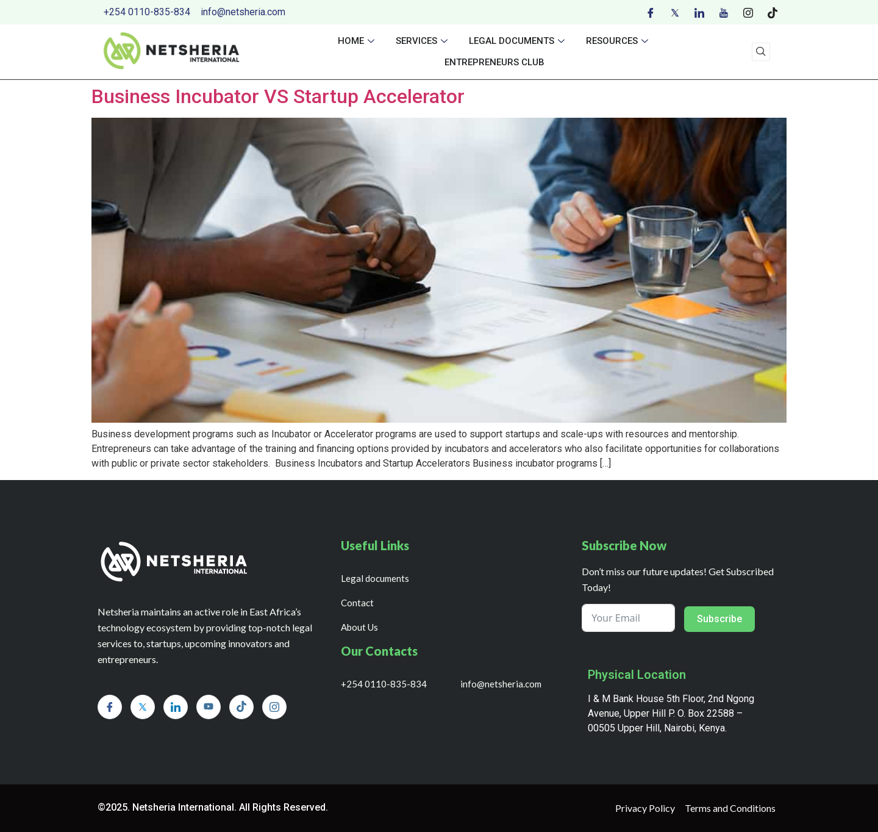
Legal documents (518, 40)
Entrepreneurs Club (494, 62)
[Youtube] (724, 12)
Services (423, 40)
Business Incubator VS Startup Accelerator (278, 96)
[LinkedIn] (699, 12)
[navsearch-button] (761, 52)
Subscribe (719, 619)
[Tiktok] (772, 12)
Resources (618, 40)
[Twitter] (675, 12)
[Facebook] (650, 12)
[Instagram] (748, 12)
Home (357, 40)
